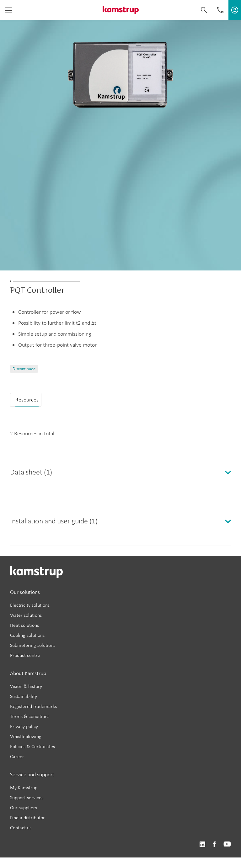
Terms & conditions (29, 716)
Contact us (20, 828)
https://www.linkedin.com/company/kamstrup (202, 844)
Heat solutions (24, 625)
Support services (26, 797)
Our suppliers (23, 807)
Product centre (25, 655)
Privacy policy (24, 726)
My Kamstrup (23, 787)
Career (17, 756)
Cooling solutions (27, 635)
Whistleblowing (25, 736)
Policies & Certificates (32, 746)
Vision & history (26, 686)
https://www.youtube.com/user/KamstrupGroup (227, 844)
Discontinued (24, 368)
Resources (27, 399)
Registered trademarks (33, 706)
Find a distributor (27, 817)
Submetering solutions (32, 645)
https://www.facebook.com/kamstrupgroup (214, 844)
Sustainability (23, 696)
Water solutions (26, 615)
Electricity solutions (30, 605)
